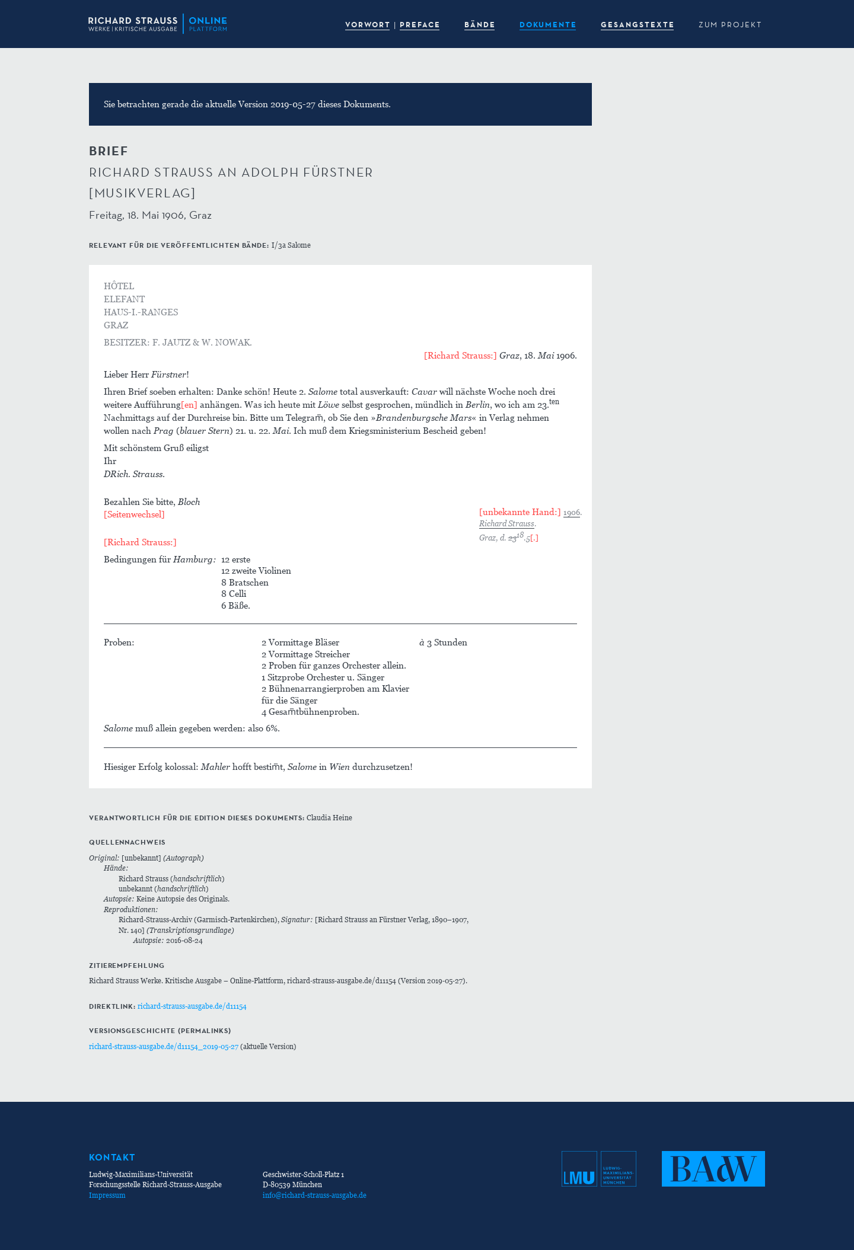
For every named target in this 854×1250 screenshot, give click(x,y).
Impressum (107, 1195)
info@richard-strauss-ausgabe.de (315, 1195)
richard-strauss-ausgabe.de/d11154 (192, 1006)
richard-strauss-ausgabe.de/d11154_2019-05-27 (163, 1046)
